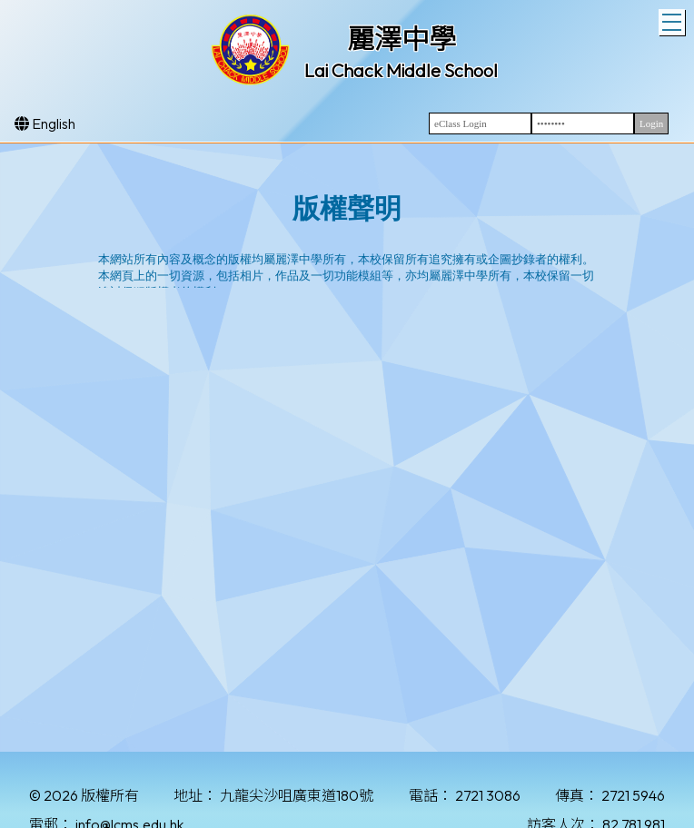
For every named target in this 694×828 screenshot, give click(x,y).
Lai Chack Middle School (401, 70)
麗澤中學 (401, 39)
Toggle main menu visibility (673, 20)
